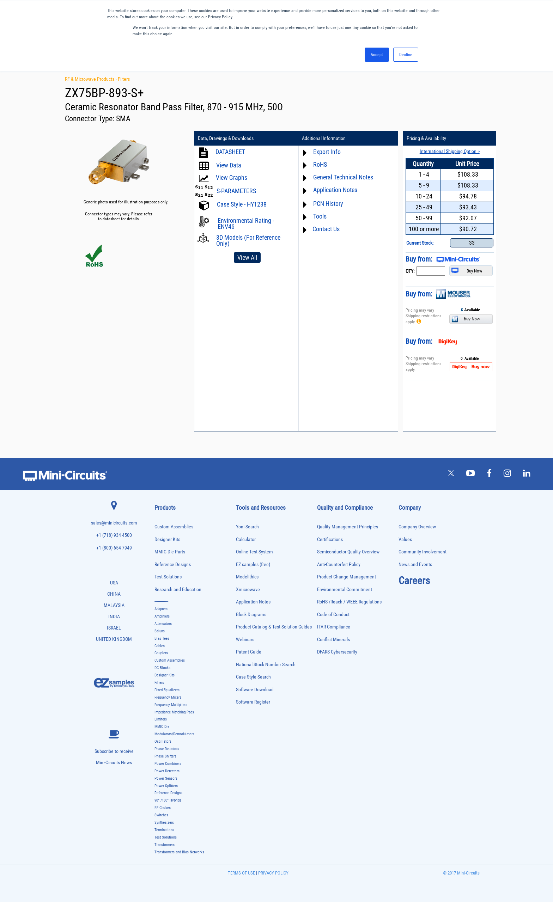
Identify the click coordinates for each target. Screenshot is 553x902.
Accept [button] (377, 54)
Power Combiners (167, 763)
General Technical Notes (342, 177)
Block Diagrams (251, 615)
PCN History (327, 203)
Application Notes (334, 190)
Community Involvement (422, 552)
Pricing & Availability (424, 138)
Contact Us (325, 229)
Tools (319, 216)
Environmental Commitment (344, 590)
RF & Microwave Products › (91, 79)
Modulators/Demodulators (174, 734)
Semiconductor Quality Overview (348, 552)
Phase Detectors (166, 749)
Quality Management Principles (347, 527)
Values (405, 539)
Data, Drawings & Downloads (226, 138)
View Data (228, 165)
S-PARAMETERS (236, 191)
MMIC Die (161, 726)
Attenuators (163, 623)
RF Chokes (162, 807)
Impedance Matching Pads (174, 712)
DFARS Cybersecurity (337, 652)
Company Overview (417, 527)
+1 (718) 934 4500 (114, 535)
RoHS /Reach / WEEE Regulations (349, 602)
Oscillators (162, 741)
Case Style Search (253, 677)
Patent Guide (248, 652)
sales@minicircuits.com (114, 523)
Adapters (161, 609)
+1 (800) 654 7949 (114, 548)
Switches (161, 815)
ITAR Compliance (333, 627)
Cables (159, 646)
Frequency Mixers (167, 697)
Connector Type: (90, 118)
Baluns (159, 631)
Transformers (164, 844)
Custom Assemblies (173, 527)
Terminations (164, 830)
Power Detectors (167, 771)
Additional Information (323, 138)
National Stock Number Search (266, 665)
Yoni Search (247, 527)
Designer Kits (167, 539)
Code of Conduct (333, 615)
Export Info (326, 151)
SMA (123, 118)
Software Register (253, 702)
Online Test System (254, 552)
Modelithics (247, 577)
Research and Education (177, 590)
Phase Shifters (165, 756)
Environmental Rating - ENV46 (246, 223)
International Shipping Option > (447, 151)
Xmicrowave (248, 590)
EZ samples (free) (253, 564)
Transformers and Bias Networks (179, 851)
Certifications (330, 539)
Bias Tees (161, 638)
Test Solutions (168, 577)
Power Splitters (166, 785)
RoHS (319, 164)
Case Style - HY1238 (242, 204)
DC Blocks (162, 667)
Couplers (161, 653)
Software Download (255, 690)
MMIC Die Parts (169, 552)
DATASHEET (230, 151)
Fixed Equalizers (167, 690)
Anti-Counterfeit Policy (338, 564)
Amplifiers (162, 616)
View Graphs (231, 177)
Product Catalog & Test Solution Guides (274, 627)
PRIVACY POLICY (272, 873)
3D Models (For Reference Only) (249, 240)
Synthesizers (164, 822)
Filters (124, 79)
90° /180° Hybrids (167, 800)
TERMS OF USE (241, 873)
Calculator (246, 539)
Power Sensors (165, 778)
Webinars (245, 640)
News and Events (415, 564)
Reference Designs (172, 564)
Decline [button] (405, 54)
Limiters (160, 719)
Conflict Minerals (333, 640)
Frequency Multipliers (170, 704)
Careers (414, 581)
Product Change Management (346, 577)
